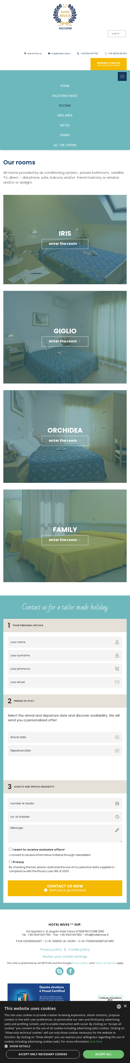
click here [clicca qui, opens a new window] (96, 1041)
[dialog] (65, 1032)
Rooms (65, 105)
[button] (65, 1046)
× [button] (125, 1006)
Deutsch (108, 43)
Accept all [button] (103, 1054)
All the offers (65, 145)
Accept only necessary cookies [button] (43, 1054)
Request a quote (108, 64)
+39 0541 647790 (89, 53)
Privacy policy (51, 949)
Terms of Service (105, 963)
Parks (65, 135)
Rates (65, 125)
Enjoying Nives (65, 96)
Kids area (65, 115)
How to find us (34, 53)
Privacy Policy (80, 963)
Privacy (18, 862)
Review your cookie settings (65, 956)
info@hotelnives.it (61, 53)
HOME (65, 86)
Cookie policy (79, 949)
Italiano (80, 43)
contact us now (65, 887)
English (117, 33)
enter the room (65, 243)
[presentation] (40, 767)
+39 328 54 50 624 (117, 53)
